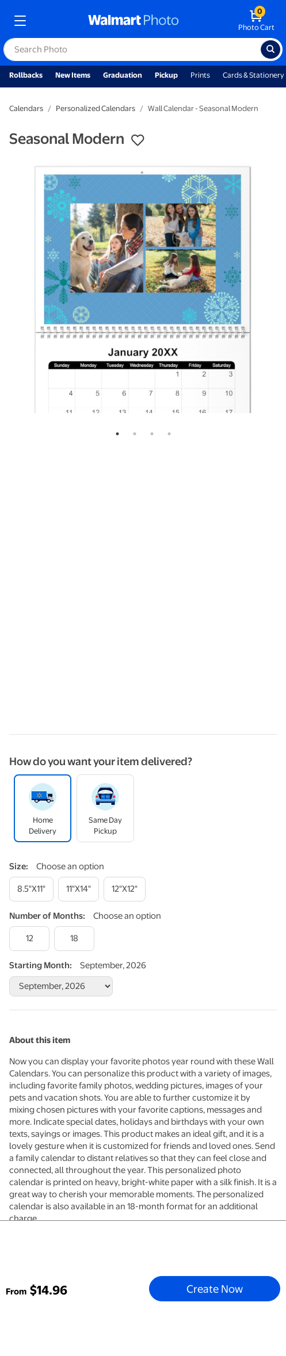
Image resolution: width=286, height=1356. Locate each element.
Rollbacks (26, 75)
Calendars (26, 108)
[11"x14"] (78, 889)
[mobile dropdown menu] (20, 21)
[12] (29, 938)
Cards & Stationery (253, 75)
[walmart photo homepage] (133, 21)
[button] (137, 140)
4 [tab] (167, 431)
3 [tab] (149, 431)
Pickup (166, 75)
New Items (72, 75)
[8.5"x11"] (31, 889)
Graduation (122, 75)
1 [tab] (115, 431)
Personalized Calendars (95, 108)
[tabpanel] (143, 288)
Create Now (214, 1288)
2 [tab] (132, 431)
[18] (74, 938)
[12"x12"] (125, 889)
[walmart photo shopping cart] (256, 21)
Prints (200, 75)
